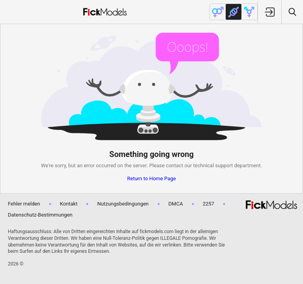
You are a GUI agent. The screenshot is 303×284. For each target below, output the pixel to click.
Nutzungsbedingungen (122, 204)
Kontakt (69, 204)
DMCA (175, 204)
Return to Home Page (151, 178)
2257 (208, 204)
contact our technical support (199, 165)
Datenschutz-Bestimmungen (40, 215)
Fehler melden (24, 204)
